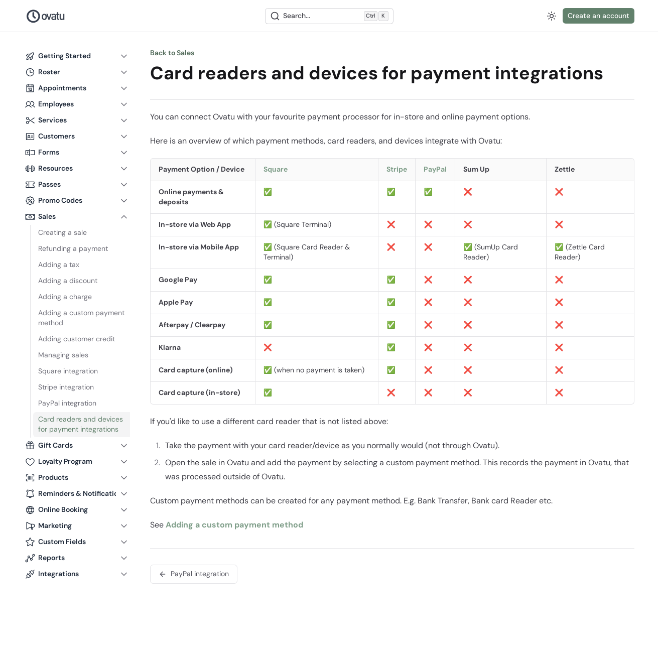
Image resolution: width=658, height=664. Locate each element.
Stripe (396, 169)
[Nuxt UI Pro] (46, 16)
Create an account (598, 15)
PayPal (435, 169)
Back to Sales (172, 52)
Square (276, 169)
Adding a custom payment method (234, 524)
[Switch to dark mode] (552, 16)
